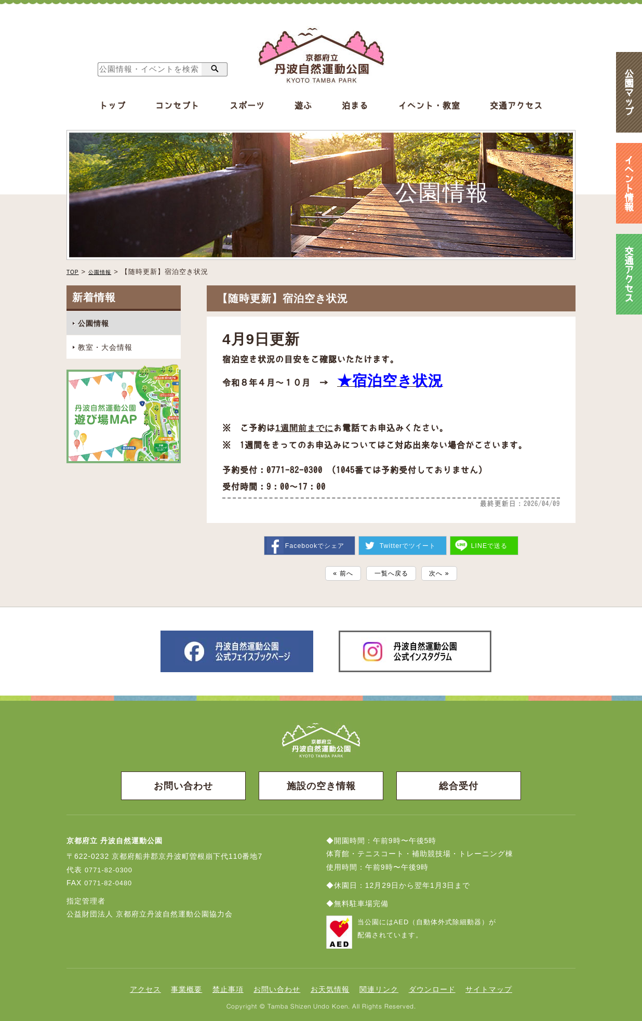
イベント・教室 (429, 105)
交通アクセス (516, 105)
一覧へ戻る (391, 570)
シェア (311, 541)
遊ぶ (303, 105)
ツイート (408, 541)
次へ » (447, 570)
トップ (112, 105)
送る (492, 541)
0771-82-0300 (110, 869)
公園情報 (106, 272)
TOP (74, 272)
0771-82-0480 (110, 882)
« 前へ (335, 570)
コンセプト (177, 105)
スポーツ (247, 105)
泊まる (355, 105)
